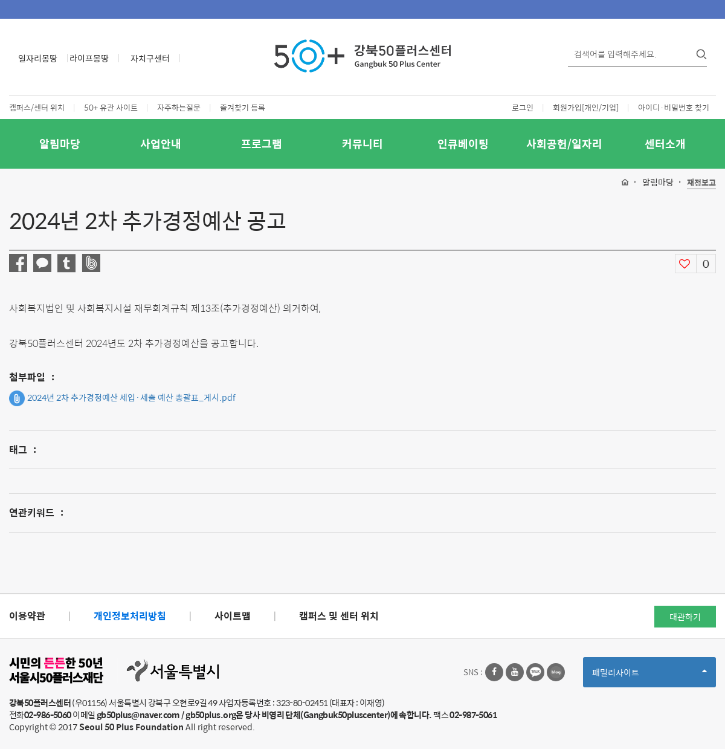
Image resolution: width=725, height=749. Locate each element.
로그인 (522, 107)
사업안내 (160, 143)
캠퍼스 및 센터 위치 (339, 615)
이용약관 (27, 615)
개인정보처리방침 (130, 615)
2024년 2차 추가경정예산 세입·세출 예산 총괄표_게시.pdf (122, 398)
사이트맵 (232, 615)
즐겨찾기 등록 (242, 107)
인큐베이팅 (463, 143)
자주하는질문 (179, 107)
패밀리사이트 (649, 676)
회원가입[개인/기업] (586, 107)
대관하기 (685, 616)
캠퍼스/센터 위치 (37, 107)
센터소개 (665, 143)
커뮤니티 (362, 143)
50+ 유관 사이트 (111, 107)
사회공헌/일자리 (564, 143)
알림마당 (59, 143)
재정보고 (701, 183)
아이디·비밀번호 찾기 (673, 107)
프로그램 (261, 143)
